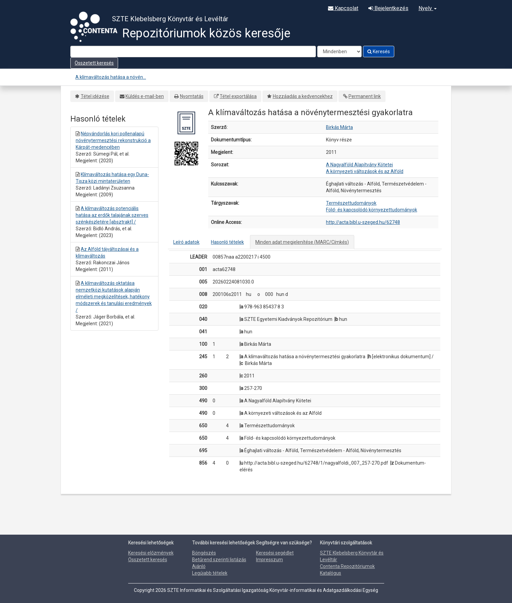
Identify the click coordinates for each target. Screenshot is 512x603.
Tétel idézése (95, 96)
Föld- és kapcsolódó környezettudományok (371, 209)
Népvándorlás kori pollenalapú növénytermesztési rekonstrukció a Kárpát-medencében (113, 140)
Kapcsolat (343, 8)
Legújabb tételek (209, 573)
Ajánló (199, 566)
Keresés (378, 51)
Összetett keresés (94, 63)
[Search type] (339, 51)
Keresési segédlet (275, 553)
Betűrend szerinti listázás (219, 559)
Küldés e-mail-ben (144, 96)
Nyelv (427, 8)
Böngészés (204, 553)
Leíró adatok (186, 242)
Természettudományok (351, 203)
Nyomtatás (192, 96)
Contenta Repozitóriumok (347, 566)
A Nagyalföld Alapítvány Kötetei (359, 164)
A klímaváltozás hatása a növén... (110, 77)
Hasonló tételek (227, 242)
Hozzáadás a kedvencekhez (303, 96)
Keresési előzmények (151, 553)
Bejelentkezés (388, 8)
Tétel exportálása (238, 96)
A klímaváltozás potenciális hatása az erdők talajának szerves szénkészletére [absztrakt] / (112, 215)
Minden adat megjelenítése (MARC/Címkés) (302, 242)
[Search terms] (193, 51)
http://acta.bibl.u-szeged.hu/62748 (363, 222)
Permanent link (365, 96)
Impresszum (269, 559)
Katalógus (330, 573)
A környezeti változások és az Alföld (364, 171)
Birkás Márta (339, 127)
